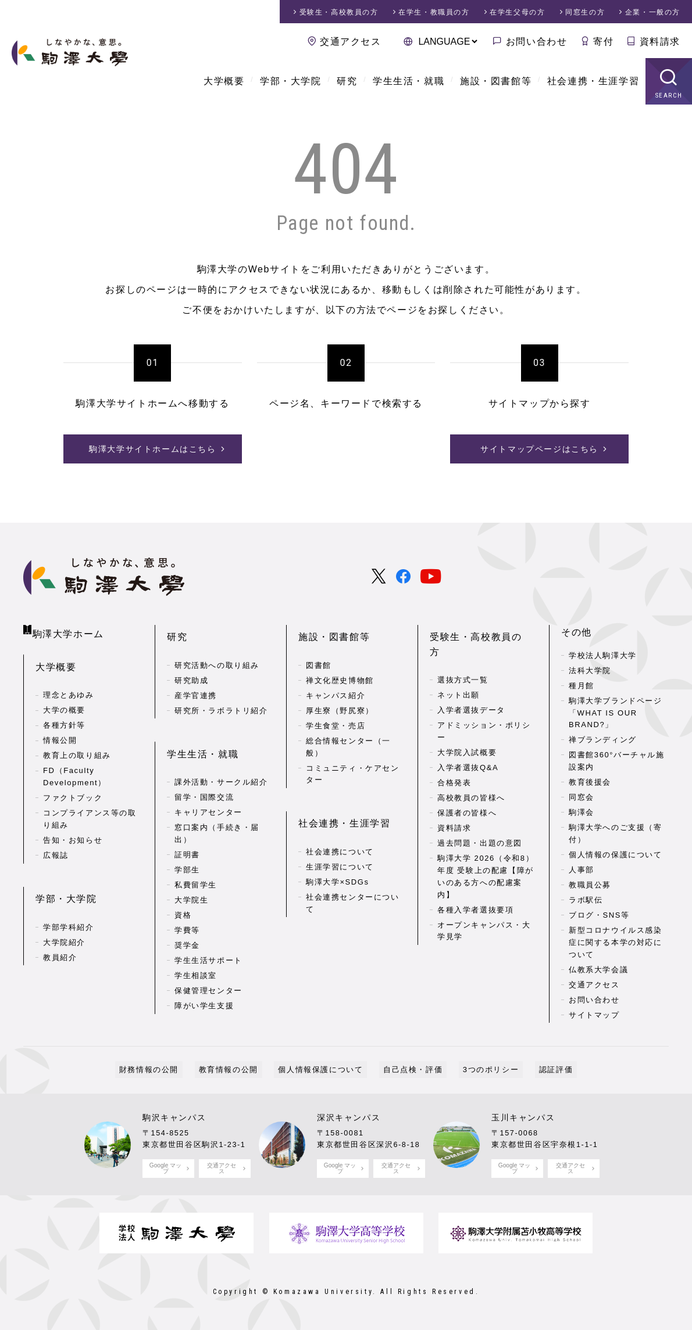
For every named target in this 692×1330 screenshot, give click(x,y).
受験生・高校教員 (339, 12)
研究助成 (191, 670)
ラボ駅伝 (585, 900)
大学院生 (191, 880)
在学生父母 (517, 12)
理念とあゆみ (68, 688)
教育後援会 (590, 782)
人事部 (581, 869)
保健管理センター (208, 970)
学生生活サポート (208, 940)
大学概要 (224, 81)
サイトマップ (594, 1015)
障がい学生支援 (204, 986)
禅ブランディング (603, 739)
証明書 (187, 835)
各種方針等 (64, 718)
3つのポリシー (478, 1069)
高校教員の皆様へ (471, 773)
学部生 (187, 850)
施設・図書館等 (496, 81)
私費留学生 (195, 865)
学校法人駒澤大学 (603, 655)
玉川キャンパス (523, 1117)
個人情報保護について (324, 1069)
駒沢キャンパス (174, 1117)
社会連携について (340, 832)
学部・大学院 (291, 81)
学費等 (187, 910)
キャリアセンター (208, 792)
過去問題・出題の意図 (479, 818)
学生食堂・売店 (335, 715)
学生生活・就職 (408, 81)
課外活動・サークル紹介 (221, 762)
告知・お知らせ (72, 832)
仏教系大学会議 (598, 969)
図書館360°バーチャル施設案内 (617, 760)
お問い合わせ (537, 41)
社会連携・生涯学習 (593, 81)
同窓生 (585, 12)
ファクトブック (72, 790)
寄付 (603, 41)
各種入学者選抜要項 (475, 884)
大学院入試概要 (467, 728)
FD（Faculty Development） (74, 769)
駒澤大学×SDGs (337, 862)
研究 (347, 81)
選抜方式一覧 (462, 655)
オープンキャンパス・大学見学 (484, 906)
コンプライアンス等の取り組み (90, 811)
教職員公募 (590, 884)
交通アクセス (350, 41)
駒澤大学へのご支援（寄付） (615, 833)
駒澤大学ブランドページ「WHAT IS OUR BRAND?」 (615, 712)
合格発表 (454, 758)
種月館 (581, 685)
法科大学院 (590, 670)
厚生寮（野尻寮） (340, 700)
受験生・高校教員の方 (481, 632)
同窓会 (581, 797)
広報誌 (56, 847)
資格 (182, 895)
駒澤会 (581, 812)
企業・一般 (652, 12)
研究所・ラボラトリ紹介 (221, 700)
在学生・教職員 (433, 12)
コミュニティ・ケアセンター (352, 764)
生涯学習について (340, 847)
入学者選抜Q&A (467, 743)
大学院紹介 (64, 925)
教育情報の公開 (240, 1069)
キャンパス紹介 (335, 685)
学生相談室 (195, 955)
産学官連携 (195, 685)
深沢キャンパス (348, 1117)
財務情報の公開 (168, 1069)
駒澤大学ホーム (70, 629)
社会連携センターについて (352, 883)
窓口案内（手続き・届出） (216, 813)
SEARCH (669, 95)
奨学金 (187, 925)
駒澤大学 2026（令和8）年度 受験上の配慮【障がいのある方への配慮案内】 (485, 851)
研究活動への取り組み (216, 655)
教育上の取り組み (77, 748)
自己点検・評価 (408, 1069)
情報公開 (60, 733)
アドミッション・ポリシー (484, 706)
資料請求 (660, 41)
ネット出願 (458, 670)
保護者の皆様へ (467, 788)
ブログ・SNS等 (599, 915)
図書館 (318, 655)
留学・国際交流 (204, 777)
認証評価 (535, 1069)
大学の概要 (64, 703)
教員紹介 (60, 940)
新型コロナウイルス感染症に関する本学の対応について (615, 942)
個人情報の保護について (615, 854)
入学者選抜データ (471, 685)
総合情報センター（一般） (348, 737)
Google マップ (165, 1168)
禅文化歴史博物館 (340, 670)
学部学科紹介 (68, 909)
